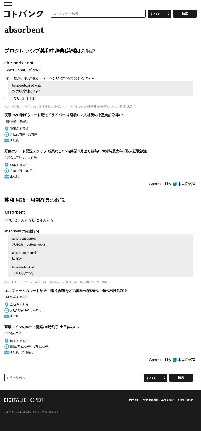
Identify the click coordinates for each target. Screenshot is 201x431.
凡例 (129, 106)
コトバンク (23, 14)
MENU (8, 4)
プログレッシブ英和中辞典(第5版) (42, 50)
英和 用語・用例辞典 (27, 200)
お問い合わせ (185, 399)
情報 (122, 106)
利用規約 (134, 399)
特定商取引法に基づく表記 (158, 399)
